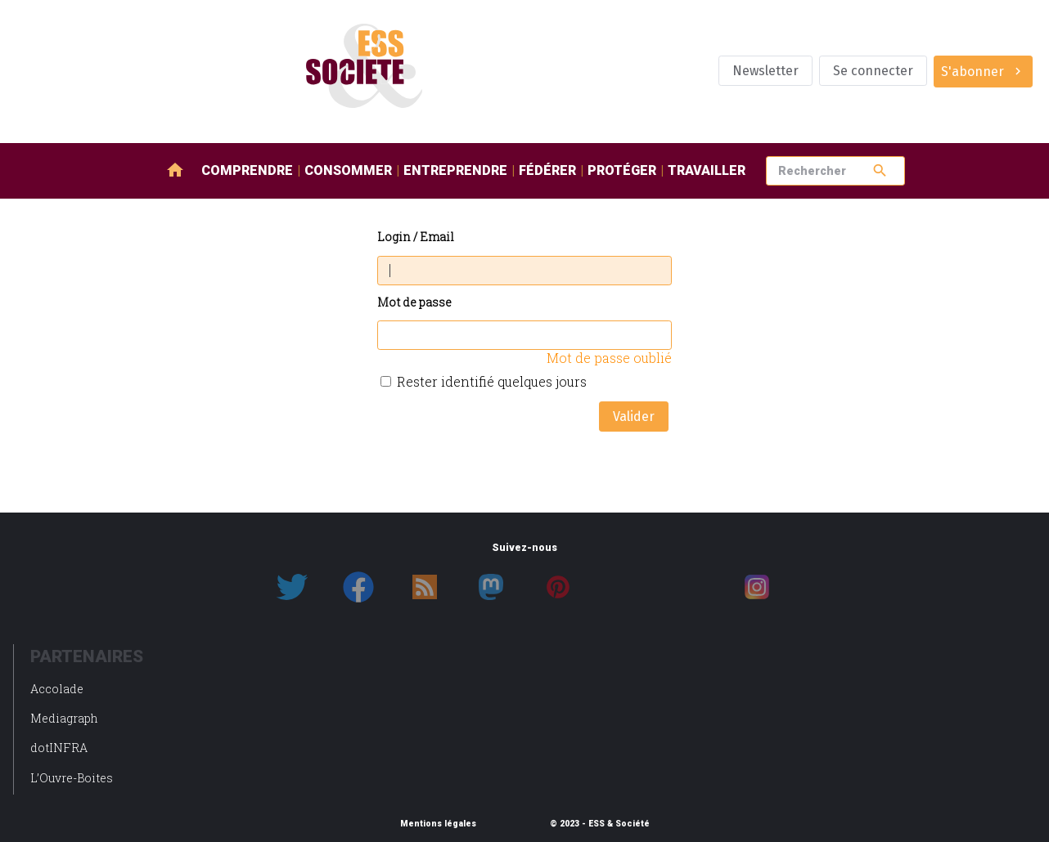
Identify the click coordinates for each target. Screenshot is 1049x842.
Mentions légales (438, 824)
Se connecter (873, 70)
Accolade (56, 688)
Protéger (622, 170)
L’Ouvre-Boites (71, 778)
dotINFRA (59, 747)
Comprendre (247, 170)
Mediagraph (64, 718)
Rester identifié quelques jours (492, 381)
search (880, 170)
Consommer (348, 170)
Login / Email (415, 237)
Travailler (706, 170)
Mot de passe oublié (609, 357)
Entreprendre (455, 170)
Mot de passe (414, 303)
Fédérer (547, 170)
